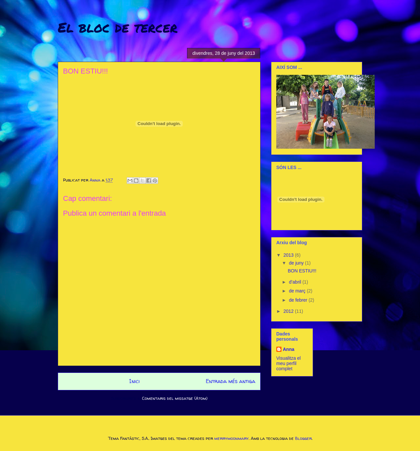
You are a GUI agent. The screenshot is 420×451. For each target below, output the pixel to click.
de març (297, 290)
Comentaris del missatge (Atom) (174, 398)
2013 (289, 255)
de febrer (298, 300)
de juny (297, 263)
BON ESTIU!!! (302, 270)
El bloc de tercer (118, 27)
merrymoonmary (231, 438)
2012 (289, 311)
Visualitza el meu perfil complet (288, 363)
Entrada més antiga (230, 381)
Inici (134, 381)
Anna (288, 349)
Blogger (303, 438)
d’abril (295, 282)
